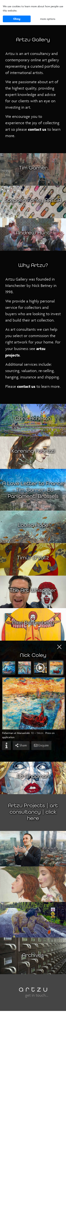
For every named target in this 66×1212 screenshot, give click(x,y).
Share (21, 745)
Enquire (41, 745)
